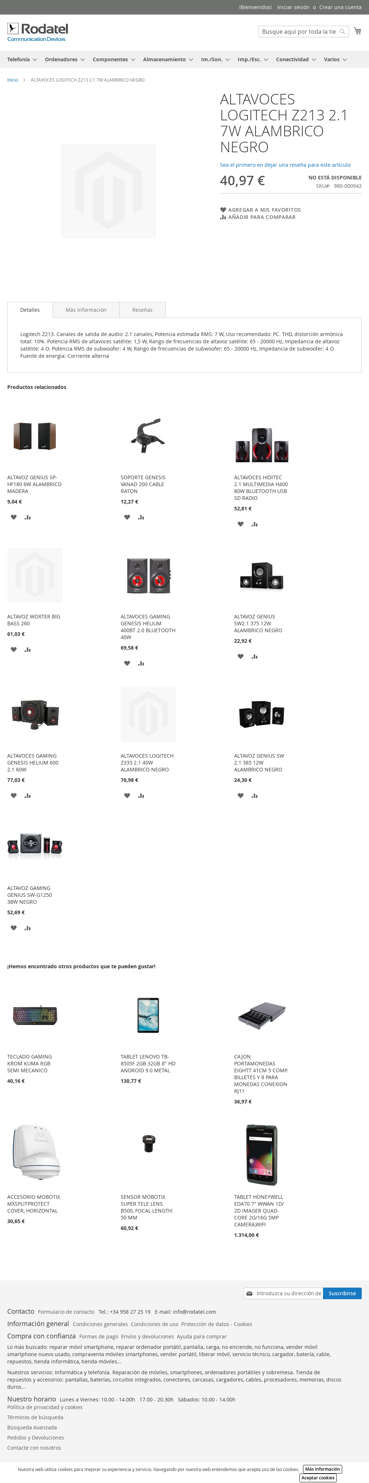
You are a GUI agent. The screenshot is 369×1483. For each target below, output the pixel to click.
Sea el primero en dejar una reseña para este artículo (285, 164)
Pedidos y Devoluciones (35, 1437)
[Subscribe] (342, 1293)
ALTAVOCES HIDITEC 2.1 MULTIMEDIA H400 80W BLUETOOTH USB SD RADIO (261, 487)
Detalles (30, 309)
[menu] (184, 59)
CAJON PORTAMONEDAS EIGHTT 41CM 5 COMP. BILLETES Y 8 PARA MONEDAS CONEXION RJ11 (261, 1073)
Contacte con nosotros (34, 1447)
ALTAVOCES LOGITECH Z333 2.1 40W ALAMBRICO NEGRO (147, 762)
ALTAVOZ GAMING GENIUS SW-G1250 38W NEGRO (29, 895)
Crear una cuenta (340, 7)
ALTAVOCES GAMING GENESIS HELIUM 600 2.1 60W (32, 762)
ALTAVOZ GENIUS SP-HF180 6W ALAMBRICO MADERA (34, 484)
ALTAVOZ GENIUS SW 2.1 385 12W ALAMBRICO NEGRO (259, 762)
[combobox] (303, 31)
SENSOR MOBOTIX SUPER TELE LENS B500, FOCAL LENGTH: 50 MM (147, 1207)
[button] (13, 516)
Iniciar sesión (293, 7)
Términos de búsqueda (35, 1417)
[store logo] (38, 32)
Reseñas (142, 309)
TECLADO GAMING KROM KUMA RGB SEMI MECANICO (29, 1063)
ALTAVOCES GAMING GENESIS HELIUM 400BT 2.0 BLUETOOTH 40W (148, 627)
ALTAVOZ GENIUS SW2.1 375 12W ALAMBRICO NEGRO (258, 623)
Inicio (12, 80)
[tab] (184, 59)
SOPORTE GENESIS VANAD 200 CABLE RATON (143, 484)
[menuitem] (20, 59)
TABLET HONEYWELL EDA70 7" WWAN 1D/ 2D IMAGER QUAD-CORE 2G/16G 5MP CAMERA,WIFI (259, 1210)
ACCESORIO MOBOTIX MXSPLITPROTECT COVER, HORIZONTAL (33, 1203)
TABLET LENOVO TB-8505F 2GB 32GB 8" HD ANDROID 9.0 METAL (148, 1063)
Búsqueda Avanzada (32, 1427)
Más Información (86, 309)
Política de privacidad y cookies (45, 1407)
